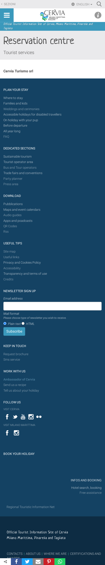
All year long (11, 131)
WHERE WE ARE (55, 554)
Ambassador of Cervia (19, 379)
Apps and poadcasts (17, 221)
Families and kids (15, 103)
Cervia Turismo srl (18, 71)
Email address (13, 298)
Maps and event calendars (21, 210)
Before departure (15, 126)
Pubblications (13, 204)
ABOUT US (33, 554)
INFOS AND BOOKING (86, 480)
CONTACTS (14, 554)
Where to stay (13, 98)
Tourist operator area (18, 162)
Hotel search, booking (86, 488)
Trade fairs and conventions (22, 173)
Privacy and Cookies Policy (22, 263)
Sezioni (9, 4)
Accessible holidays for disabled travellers (32, 114)
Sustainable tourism (17, 156)
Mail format (34, 316)
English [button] (84, 4)
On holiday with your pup (20, 120)
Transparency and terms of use (25, 274)
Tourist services (18, 52)
